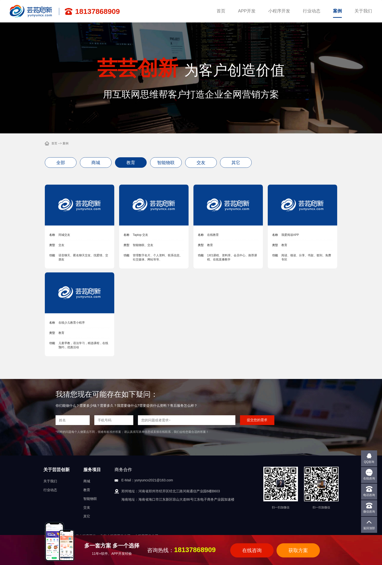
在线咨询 (252, 550)
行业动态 (311, 11)
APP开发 (247, 11)
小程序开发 (279, 11)
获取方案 (298, 550)
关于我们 (363, 11)
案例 (337, 11)
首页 (221, 11)
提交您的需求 (138, 420)
